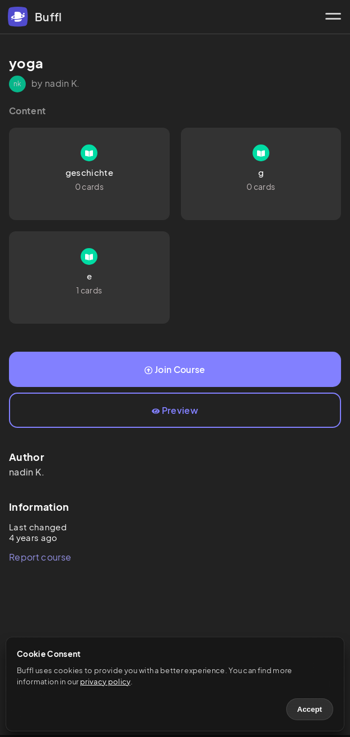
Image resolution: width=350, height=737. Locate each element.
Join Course (174, 369)
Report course (40, 557)
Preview (175, 410)
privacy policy (105, 681)
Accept (309, 709)
